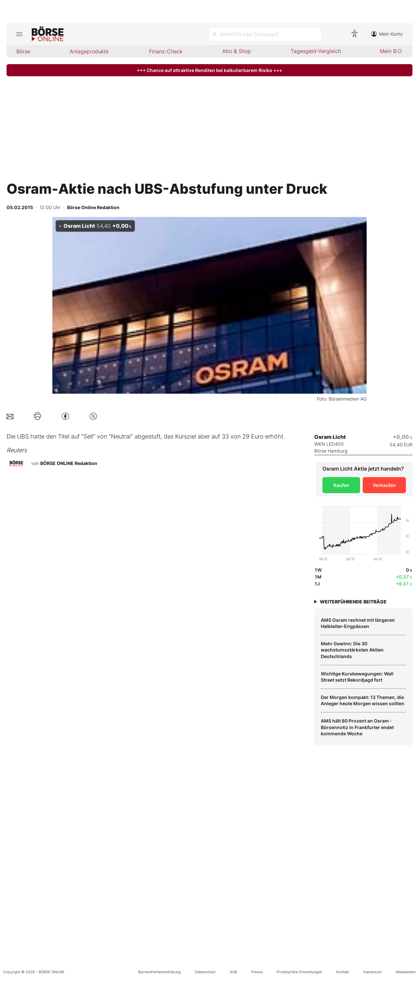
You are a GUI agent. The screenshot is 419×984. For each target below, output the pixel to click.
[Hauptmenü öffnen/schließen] (19, 34)
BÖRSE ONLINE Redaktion (68, 463)
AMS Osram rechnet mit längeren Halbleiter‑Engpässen (358, 623)
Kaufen (341, 485)
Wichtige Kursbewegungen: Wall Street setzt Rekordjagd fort (357, 677)
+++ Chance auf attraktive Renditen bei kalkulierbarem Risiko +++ (209, 70)
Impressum (372, 972)
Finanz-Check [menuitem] (165, 51)
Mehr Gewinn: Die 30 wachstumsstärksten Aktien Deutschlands (352, 650)
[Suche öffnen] (265, 34)
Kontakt (342, 972)
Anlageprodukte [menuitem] (89, 51)
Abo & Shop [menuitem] (236, 51)
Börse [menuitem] (23, 51)
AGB (233, 972)
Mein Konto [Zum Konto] (387, 34)
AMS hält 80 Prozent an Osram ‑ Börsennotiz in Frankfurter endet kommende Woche (357, 727)
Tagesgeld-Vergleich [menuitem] (316, 51)
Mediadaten (406, 972)
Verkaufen (384, 485)
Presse (257, 972)
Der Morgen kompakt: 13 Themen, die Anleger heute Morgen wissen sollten (362, 700)
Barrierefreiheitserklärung (159, 972)
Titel (63, 436)
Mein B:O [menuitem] (391, 51)
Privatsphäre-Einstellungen (299, 972)
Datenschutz (205, 972)
